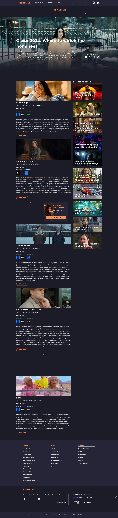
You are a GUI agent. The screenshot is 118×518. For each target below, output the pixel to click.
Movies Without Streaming (30, 480)
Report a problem (49, 495)
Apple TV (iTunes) (83, 463)
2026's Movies (27, 454)
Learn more (22, 135)
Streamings (81, 445)
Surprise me (55, 217)
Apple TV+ (81, 460)
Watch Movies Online (29, 460)
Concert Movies (55, 457)
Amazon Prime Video (84, 449)
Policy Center (82, 514)
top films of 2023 (25, 55)
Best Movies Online (28, 457)
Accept (91, 515)
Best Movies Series (28, 469)
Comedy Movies (55, 454)
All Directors (26, 477)
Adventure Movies (56, 452)
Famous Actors (27, 472)
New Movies (26, 452)
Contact (57, 495)
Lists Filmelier (27, 449)
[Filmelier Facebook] (39, 499)
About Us (25, 495)
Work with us (32, 495)
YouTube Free (82, 454)
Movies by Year (27, 474)
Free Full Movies (27, 463)
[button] (34, 499)
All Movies (26, 466)
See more (54, 466)
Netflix (80, 451)
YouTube (80, 457)
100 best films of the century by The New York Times (40, 178)
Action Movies (54, 449)
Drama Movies (54, 463)
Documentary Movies (56, 460)
